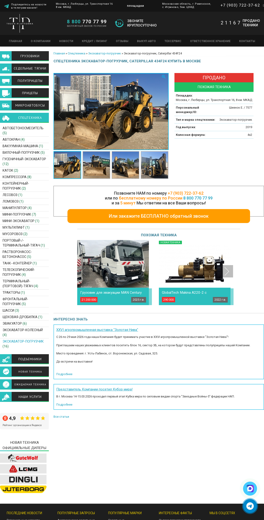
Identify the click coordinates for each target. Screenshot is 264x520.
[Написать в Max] (250, 489)
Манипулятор (15, 208)
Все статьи (61, 416)
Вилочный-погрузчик (21, 152)
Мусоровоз (13, 234)
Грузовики (30, 56)
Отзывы (122, 41)
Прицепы (30, 93)
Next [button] (162, 115)
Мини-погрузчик (17, 214)
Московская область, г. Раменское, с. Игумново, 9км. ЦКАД (186, 5)
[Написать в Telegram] (250, 506)
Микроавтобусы (30, 105)
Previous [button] (60, 115)
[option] (111, 111)
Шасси (8, 310)
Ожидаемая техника (30, 384)
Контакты (247, 41)
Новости (66, 41)
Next (227, 271)
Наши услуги (30, 397)
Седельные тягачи (30, 68)
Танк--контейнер (17, 263)
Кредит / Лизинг (94, 41)
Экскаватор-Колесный (23, 330)
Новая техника (30, 371)
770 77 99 (87, 21)
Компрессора (15, 177)
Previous (83, 271)
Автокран (11, 139)
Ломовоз (11, 201)
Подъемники (30, 359)
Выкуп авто (146, 41)
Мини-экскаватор (18, 221)
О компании (40, 41)
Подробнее (64, 374)
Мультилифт (14, 227)
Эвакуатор (12, 323)
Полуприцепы (30, 81)
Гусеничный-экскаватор (24, 159)
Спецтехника (76, 53)
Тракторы (11, 292)
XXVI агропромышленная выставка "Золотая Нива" (97, 330)
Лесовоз (10, 195)
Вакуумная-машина (20, 146)
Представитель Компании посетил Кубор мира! (94, 389)
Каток (8, 170)
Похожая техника (214, 87)
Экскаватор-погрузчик (104, 53)
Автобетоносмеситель (23, 128)
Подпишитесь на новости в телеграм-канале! (29, 6)
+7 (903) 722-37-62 (240, 5)
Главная (15, 41)
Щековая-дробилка (20, 317)
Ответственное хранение (210, 41)
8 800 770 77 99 (198, 198)
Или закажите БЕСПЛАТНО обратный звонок (159, 216)
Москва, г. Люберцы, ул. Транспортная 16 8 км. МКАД (84, 5)
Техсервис (172, 41)
